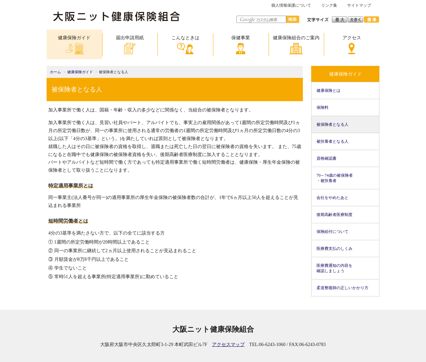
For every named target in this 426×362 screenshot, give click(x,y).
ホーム (55, 72)
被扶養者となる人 (332, 141)
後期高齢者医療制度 (334, 214)
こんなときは (185, 44)
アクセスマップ (228, 344)
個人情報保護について (291, 5)
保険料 (322, 107)
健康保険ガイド (74, 44)
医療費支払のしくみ (334, 248)
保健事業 (240, 44)
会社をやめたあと (332, 197)
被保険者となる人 (332, 124)
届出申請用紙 (130, 44)
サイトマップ (359, 5)
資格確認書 (326, 158)
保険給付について (332, 231)
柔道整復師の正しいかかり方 (342, 287)
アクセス (351, 44)
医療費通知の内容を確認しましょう (334, 268)
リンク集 (329, 5)
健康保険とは (328, 90)
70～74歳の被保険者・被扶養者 (335, 178)
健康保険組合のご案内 (296, 44)
